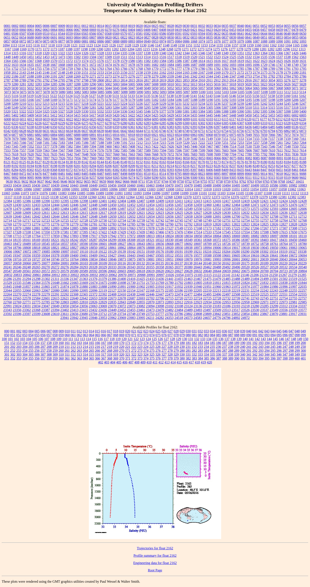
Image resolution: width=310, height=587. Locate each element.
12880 (26, 228)
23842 (217, 314)
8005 (116, 158)
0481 (7, 33)
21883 (93, 286)
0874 (38, 41)
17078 (150, 228)
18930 (178, 248)
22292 (64, 294)
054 (31, 335)
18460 (302, 240)
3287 (69, 84)
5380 (178, 111)
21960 (217, 286)
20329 (102, 267)
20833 (17, 275)
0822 (123, 37)
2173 (248, 72)
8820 (193, 174)
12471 (255, 205)
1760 (77, 68)
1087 (256, 41)
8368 (53, 170)
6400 (225, 127)
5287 (131, 107)
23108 (178, 306)
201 (6, 347)
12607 (7, 212)
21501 (274, 279)
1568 (38, 61)
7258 (263, 142)
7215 (162, 142)
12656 (169, 216)
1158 (242, 45)
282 (194, 350)
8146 (116, 162)
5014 (201, 84)
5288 (139, 107)
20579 (64, 271)
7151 (224, 139)
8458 (287, 170)
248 (291, 347)
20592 (93, 271)
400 (297, 358)
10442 (64, 185)
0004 (30, 26)
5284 (116, 107)
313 (79, 354)
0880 (77, 41)
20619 (150, 271)
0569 (116, 33)
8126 (30, 162)
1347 (209, 53)
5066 (263, 88)
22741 (245, 298)
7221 (193, 142)
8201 (77, 166)
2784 (287, 76)
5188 (193, 100)
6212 (279, 119)
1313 (302, 49)
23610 (55, 314)
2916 (248, 80)
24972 (245, 318)
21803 (188, 283)
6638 (92, 131)
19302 (264, 251)
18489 (26, 244)
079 (182, 335)
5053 (178, 88)
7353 (38, 146)
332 (194, 354)
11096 (156, 193)
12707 (264, 216)
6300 (186, 123)
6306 (232, 123)
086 (224, 335)
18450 (293, 240)
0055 (287, 26)
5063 (240, 88)
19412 (102, 255)
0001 (7, 26)
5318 (295, 107)
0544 (61, 33)
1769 (147, 68)
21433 (150, 279)
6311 (271, 123)
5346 (147, 111)
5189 (201, 100)
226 (158, 347)
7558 (30, 150)
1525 (232, 57)
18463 (7, 244)
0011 (77, 26)
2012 (14, 72)
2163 (170, 72)
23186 (226, 306)
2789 (22, 80)
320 (121, 354)
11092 (128, 193)
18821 (55, 248)
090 (248, 335)
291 (248, 350)
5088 (124, 92)
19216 (207, 251)
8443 (248, 170)
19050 (274, 248)
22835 (112, 302)
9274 (131, 177)
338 (230, 354)
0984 (178, 41)
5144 (217, 96)
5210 (22, 104)
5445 (209, 115)
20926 (84, 275)
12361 (101, 197)
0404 (131, 30)
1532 (248, 57)
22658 (102, 298)
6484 (263, 127)
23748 (131, 314)
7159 (287, 139)
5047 (131, 88)
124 (148, 339)
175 (152, 343)
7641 (61, 154)
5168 (46, 100)
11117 (8, 197)
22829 (102, 302)
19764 (74, 259)
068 (115, 335)
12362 (111, 197)
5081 (69, 92)
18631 (131, 244)
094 (273, 335)
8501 (139, 174)
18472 (17, 244)
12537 (131, 209)
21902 (140, 286)
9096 (38, 177)
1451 (30, 57)
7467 (209, 146)
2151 (84, 72)
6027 (108, 119)
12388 (36, 201)
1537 (279, 57)
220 (121, 347)
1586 (178, 61)
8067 (225, 158)
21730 (131, 283)
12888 (93, 228)
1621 (248, 61)
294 (267, 350)
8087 (264, 158)
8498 (123, 174)
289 (236, 350)
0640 (232, 33)
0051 (256, 26)
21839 (293, 283)
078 (176, 335)
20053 (302, 259)
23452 (121, 310)
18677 (178, 244)
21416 (131, 279)
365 (91, 358)
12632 (245, 212)
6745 (155, 131)
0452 (225, 30)
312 (73, 354)
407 (130, 362)
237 (224, 347)
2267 (61, 76)
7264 (302, 142)
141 (251, 339)
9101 (53, 177)
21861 (36, 286)
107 (46, 339)
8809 (186, 174)
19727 (36, 259)
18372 (217, 240)
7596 (178, 150)
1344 (186, 53)
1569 (46, 61)
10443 (74, 185)
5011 (178, 84)
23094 (150, 306)
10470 (169, 185)
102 (16, 339)
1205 (138, 49)
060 (67, 335)
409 (142, 362)
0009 (61, 26)
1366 (279, 53)
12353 (73, 197)
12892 (112, 228)
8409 (225, 170)
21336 (64, 279)
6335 (7, 127)
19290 (245, 251)
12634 (264, 212)
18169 (36, 240)
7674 (178, 154)
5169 (53, 100)
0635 (225, 33)
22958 (245, 302)
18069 (236, 236)
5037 (69, 88)
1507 (100, 57)
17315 (302, 228)
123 (142, 339)
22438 (131, 294)
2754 (256, 76)
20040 (274, 259)
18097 (274, 236)
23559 (293, 310)
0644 (263, 33)
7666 (147, 154)
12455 (159, 205)
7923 (54, 158)
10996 (113, 189)
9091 (7, 177)
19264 (226, 251)
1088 (263, 41)
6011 (22, 119)
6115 (225, 119)
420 (209, 362)
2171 (232, 72)
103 (22, 339)
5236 (217, 104)
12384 (7, 201)
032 (200, 331)
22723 (188, 298)
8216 (186, 166)
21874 (64, 286)
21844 (302, 283)
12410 (169, 201)
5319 (302, 107)
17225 (236, 228)
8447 (263, 170)
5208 (7, 104)
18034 (188, 236)
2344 (209, 76)
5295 (147, 107)
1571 (61, 61)
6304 (217, 123)
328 (170, 354)
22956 (236, 302)
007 (49, 331)
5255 (53, 107)
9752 (188, 181)
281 (188, 350)
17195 (226, 228)
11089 (100, 193)
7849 (15, 158)
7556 (14, 150)
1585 (170, 61)
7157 (271, 139)
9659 (102, 181)
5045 (116, 88)
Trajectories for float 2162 (155, 548)
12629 (217, 212)
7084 (54, 139)
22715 (169, 298)
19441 (121, 255)
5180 (139, 100)
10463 (150, 185)
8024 (155, 158)
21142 (235, 275)
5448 (232, 115)
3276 (287, 80)
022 (139, 331)
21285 (302, 275)
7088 (77, 139)
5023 (263, 84)
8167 (193, 162)
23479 (159, 310)
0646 (279, 33)
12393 (55, 201)
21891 (121, 286)
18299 (112, 240)
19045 (264, 248)
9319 (287, 177)
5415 (77, 115)
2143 (22, 72)
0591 (178, 33)
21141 (226, 275)
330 (182, 354)
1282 (270, 49)
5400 (302, 111)
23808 (197, 314)
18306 (121, 240)
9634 (32, 181)
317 (103, 354)
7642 (69, 154)
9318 (279, 177)
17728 (26, 236)
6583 (14, 131)
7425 (162, 146)
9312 (256, 177)
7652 (100, 154)
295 (273, 350)
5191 (217, 100)
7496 (225, 146)
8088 (271, 158)
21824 (245, 283)
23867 (264, 314)
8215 (178, 166)
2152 (92, 72)
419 (203, 362)
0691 (53, 37)
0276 (116, 30)
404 (112, 362)
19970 (188, 259)
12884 (64, 228)
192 (254, 343)
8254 (279, 166)
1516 (162, 57)
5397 (279, 111)
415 (179, 362)
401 (303, 358)
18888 (150, 248)
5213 (46, 104)
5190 (209, 100)
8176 (240, 162)
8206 (108, 166)
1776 (170, 68)
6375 (147, 127)
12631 (236, 212)
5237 (225, 104)
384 (200, 358)
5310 (248, 107)
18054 (207, 236)
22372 (93, 294)
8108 (287, 158)
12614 (74, 212)
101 (10, 339)
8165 (178, 162)
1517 (170, 57)
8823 (201, 174)
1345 (193, 53)
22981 (293, 302)
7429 (178, 146)
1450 (22, 57)
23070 (112, 306)
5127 (92, 96)
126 (160, 339)
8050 (186, 158)
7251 (225, 142)
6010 (15, 119)
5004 (123, 84)
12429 (7, 205)
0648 (287, 33)
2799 (92, 80)
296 (279, 350)
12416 (217, 201)
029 (182, 331)
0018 (123, 26)
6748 (178, 131)
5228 (155, 104)
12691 (217, 216)
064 (91, 335)
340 (242, 354)
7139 (185, 139)
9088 (302, 174)
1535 (263, 57)
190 (242, 343)
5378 (170, 111)
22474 (178, 294)
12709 (283, 216)
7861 (38, 158)
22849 (131, 302)
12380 (273, 197)
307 (43, 354)
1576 (100, 61)
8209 (131, 166)
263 (79, 350)
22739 (236, 298)
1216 (154, 49)
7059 (263, 135)
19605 (236, 255)
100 (4, 339)
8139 (77, 162)
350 (303, 354)
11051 (235, 189)
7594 (162, 150)
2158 (139, 72)
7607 (256, 150)
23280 (255, 306)
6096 (163, 119)
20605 (131, 271)
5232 (186, 104)
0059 (14, 30)
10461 (140, 185)
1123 (89, 45)
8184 (287, 162)
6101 (194, 119)
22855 (140, 302)
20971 (131, 275)
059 (61, 335)
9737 (157, 181)
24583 (197, 318)
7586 (131, 150)
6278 (108, 123)
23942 (74, 318)
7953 (69, 158)
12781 (93, 224)
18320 (140, 240)
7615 (7, 154)
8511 (155, 174)
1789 (271, 68)
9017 (271, 174)
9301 (201, 177)
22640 (74, 298)
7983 (100, 158)
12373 (216, 197)
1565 (14, 61)
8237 (232, 166)
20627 (178, 271)
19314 (273, 251)
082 (200, 335)
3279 (7, 84)
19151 (140, 251)
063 (85, 335)
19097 (65, 251)
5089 (131, 92)
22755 (293, 298)
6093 (139, 119)
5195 (248, 100)
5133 (131, 96)
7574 (92, 150)
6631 (46, 131)
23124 (188, 306)
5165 (22, 100)
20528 (274, 267)
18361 (197, 240)
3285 (53, 84)
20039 (264, 259)
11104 (231, 193)
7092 (100, 139)
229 (176, 347)
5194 (240, 100)
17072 (140, 228)
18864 (131, 248)
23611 (64, 314)
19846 (112, 259)
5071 (295, 88)
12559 (236, 209)
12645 (64, 216)
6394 (201, 127)
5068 (279, 88)
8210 (139, 166)
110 (64, 339)
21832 (264, 283)
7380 (61, 146)
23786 (178, 314)
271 (127, 350)
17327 (7, 232)
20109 (103, 263)
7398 (100, 146)
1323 (69, 53)
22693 (140, 298)
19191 (178, 251)
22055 (17, 290)
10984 (8, 189)
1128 (128, 45)
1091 (287, 41)
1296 (286, 49)
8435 (240, 170)
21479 (217, 279)
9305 (232, 177)
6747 (170, 131)
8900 (248, 174)
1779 (193, 68)
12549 (188, 209)
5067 (271, 88)
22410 (121, 294)
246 (279, 347)
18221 (55, 240)
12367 (159, 197)
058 (55, 335)
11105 (240, 193)
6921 (155, 135)
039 (242, 331)
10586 (274, 185)
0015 (108, 26)
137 (227, 339)
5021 (256, 84)
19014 (226, 248)
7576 (100, 150)
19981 (207, 259)
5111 (279, 92)
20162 (226, 263)
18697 (197, 244)
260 (61, 350)
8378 (92, 170)
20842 (27, 275)
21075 (188, 275)
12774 (36, 224)
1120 (66, 45)
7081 (30, 139)
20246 (17, 267)
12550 (197, 209)
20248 (26, 267)
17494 (188, 232)
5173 (84, 100)
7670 (162, 154)
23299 (274, 306)
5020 (248, 84)
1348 (217, 53)
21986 (274, 286)
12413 (197, 201)
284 (206, 350)
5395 (263, 111)
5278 (69, 107)
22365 (83, 294)
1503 (84, 57)
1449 (14, 57)
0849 (256, 37)
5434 (186, 115)
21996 (283, 286)
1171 (38, 49)
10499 (255, 185)
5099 (194, 92)
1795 (302, 68)
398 (285, 358)
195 (273, 343)
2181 (302, 72)
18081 (245, 236)
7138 (178, 139)
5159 (279, 96)
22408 (112, 294)
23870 (274, 314)
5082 (77, 92)
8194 (30, 166)
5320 (7, 111)
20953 (103, 275)
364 (85, 358)
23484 (178, 310)
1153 (204, 45)
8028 (163, 158)
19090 (55, 251)
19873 (121, 259)
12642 (36, 216)
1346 (201, 53)
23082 (140, 306)
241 (248, 347)
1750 (302, 65)
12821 (226, 224)
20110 (112, 263)
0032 (201, 26)
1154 (212, 45)
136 (221, 339)
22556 (7, 298)
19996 (226, 259)
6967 (201, 135)
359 (55, 358)
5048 (139, 88)
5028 (302, 84)
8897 (225, 174)
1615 (209, 61)
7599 (201, 150)
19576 (188, 255)
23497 (207, 310)
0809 (100, 37)
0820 (108, 37)
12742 (159, 220)
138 (233, 339)
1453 (46, 57)
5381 (186, 111)
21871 (55, 286)
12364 (130, 197)
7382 (69, 146)
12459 (197, 205)
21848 (17, 286)
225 (152, 347)
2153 (100, 72)
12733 (112, 220)
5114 (302, 92)
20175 (245, 263)
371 (127, 358)
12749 (207, 220)
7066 (271, 135)
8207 (116, 166)
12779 (74, 224)
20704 (274, 271)
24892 (236, 318)
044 (273, 331)
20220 (283, 263)
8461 (295, 170)
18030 (178, 236)
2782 (271, 76)
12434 (45, 205)
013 (85, 331)
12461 (217, 205)
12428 (302, 201)
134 (208, 339)
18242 (74, 240)
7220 (186, 142)
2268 (69, 76)
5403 (22, 115)
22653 (93, 298)
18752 (255, 244)
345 (273, 354)
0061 (30, 30)
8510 (147, 174)
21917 (169, 286)
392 (248, 358)
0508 (30, 33)
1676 (116, 65)
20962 (112, 275)
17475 (169, 232)
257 (43, 350)
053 (24, 335)
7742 (240, 154)
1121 (74, 45)
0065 (61, 30)
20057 (7, 263)
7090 (92, 139)
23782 (169, 314)
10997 (122, 189)
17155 (188, 228)
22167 (140, 290)
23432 (93, 310)
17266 (255, 228)
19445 (140, 255)
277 (164, 350)
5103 (225, 92)
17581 (255, 232)
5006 (139, 84)
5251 (30, 107)
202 (12, 347)
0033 (209, 26)
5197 (263, 100)
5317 (287, 107)
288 (230, 350)
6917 (123, 135)
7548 (287, 146)
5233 (193, 104)
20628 (188, 271)
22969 (255, 302)
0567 (100, 33)
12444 (55, 205)
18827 (74, 248)
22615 (55, 298)
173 (139, 343)
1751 (7, 68)
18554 (55, 244)
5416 (84, 115)
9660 (110, 181)
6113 (217, 119)
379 (176, 358)
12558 (226, 209)
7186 (84, 142)
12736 (131, 220)
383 (194, 358)
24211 (150, 318)
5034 (46, 88)
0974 (162, 41)
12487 (83, 209)
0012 (84, 26)
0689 (38, 37)
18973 (197, 248)
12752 (236, 220)
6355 (84, 127)
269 (115, 350)
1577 (108, 61)
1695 (248, 65)
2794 (53, 80)
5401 (7, 115)
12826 (274, 224)
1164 (288, 45)
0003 (22, 26)
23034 (36, 306)
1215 (146, 49)
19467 (150, 255)
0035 (225, 26)
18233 (64, 240)
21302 (45, 279)
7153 (240, 139)
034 (212, 331)
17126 (159, 228)
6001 (287, 115)
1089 (271, 41)
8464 (302, 170)
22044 (7, 290)
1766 (123, 68)
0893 (131, 41)
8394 (178, 170)
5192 (225, 100)
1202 (115, 49)
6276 (92, 123)
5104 (233, 92)
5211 (30, 104)
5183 (162, 100)
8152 (139, 162)
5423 (139, 115)
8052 (194, 158)
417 (191, 362)
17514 (197, 232)
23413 (74, 310)
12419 (245, 201)
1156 (227, 45)
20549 (17, 271)
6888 (77, 135)
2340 (178, 76)
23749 (140, 314)
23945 (83, 318)
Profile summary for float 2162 (154, 555)
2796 (69, 80)
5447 (225, 115)
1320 (46, 53)
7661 (123, 154)
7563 (46, 150)
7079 (15, 139)
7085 (61, 139)
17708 (7, 236)
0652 (14, 37)
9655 (87, 181)
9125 (61, 177)
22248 (283, 290)
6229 (61, 123)
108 (52, 339)
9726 (149, 181)
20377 (178, 267)
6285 (162, 123)
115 (94, 339)
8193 (22, 166)
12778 (64, 224)
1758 (61, 68)
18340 (178, 240)
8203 (84, 166)
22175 (159, 290)
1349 (225, 53)
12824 (255, 224)
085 (218, 335)
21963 (226, 286)
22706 (159, 298)
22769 (17, 302)
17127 (169, 228)
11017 (198, 189)
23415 (83, 310)
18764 (283, 244)
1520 (193, 57)
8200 (69, 166)
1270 (177, 49)
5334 (116, 111)
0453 (232, 30)
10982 (293, 185)
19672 (293, 255)
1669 (69, 65)
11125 (45, 197)
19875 (131, 259)
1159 (250, 45)
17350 (45, 232)
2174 (256, 72)
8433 (232, 170)
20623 (169, 271)
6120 (248, 119)
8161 (147, 162)
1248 (161, 49)
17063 (131, 228)
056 (43, 335)
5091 (147, 92)
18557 (64, 244)
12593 (274, 209)
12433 (36, 205)
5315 (271, 107)
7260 (271, 142)
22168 (150, 290)
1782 (217, 68)
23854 (245, 314)
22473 (169, 294)
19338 (302, 251)
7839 (302, 154)
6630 (38, 131)
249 (297, 347)
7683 (193, 154)
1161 (265, 45)
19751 (64, 259)
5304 (201, 107)
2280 (162, 76)
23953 (102, 318)
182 (194, 343)
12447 (83, 205)
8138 (69, 162)
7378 (53, 146)
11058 (282, 189)
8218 (201, 166)
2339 (170, 76)
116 (100, 339)
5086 (108, 92)
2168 (209, 72)
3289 (84, 84)
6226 (38, 123)
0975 (170, 41)
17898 (83, 236)
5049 (147, 88)
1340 (162, 53)
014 (91, 331)
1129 (135, 45)
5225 (131, 104)
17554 (245, 232)
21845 (7, 286)
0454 (240, 30)
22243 (274, 290)
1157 (235, 45)
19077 (36, 251)
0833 (193, 37)
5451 (256, 115)
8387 (139, 170)
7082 (38, 139)
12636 (283, 212)
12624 (169, 212)
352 (12, 358)
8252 (263, 166)
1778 (186, 68)
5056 (193, 88)
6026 (100, 119)
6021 (61, 119)
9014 (263, 174)
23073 (131, 306)
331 (188, 354)
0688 (30, 37)
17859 (55, 236)
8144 (100, 162)
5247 (302, 104)
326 (158, 354)
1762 (92, 68)
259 (55, 350)
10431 (300, 181)
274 (146, 350)
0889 (123, 41)
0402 (123, 30)
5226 (139, 104)
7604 (232, 150)
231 (188, 347)
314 (85, 354)
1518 (178, 57)
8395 (186, 170)
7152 (232, 139)
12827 (283, 224)
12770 (17, 224)
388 (224, 358)
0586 (162, 33)
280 (182, 350)
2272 (100, 76)
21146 (245, 275)
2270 (84, 76)
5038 (77, 88)
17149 (178, 228)
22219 (236, 290)
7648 (84, 154)
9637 (40, 181)
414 (173, 362)
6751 (201, 131)
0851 (263, 37)
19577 (197, 255)
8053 (201, 158)
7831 (287, 154)
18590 (83, 244)
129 (178, 339)
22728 (217, 298)
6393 (193, 127)
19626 (264, 255)
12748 (197, 220)
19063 (293, 248)
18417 (274, 240)
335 (212, 354)
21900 (131, 286)
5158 (271, 96)
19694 (302, 255)
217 (103, 347)
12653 (140, 216)
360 (61, 358)
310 (61, 354)
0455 (248, 30)
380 (182, 358)
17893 (74, 236)
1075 (209, 41)
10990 (65, 189)
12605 (293, 209)
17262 (245, 228)
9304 (225, 177)
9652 (79, 181)
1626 (287, 61)
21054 (179, 275)
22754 (283, 298)
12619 (121, 212)
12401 (102, 201)
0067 (77, 30)
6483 (256, 127)
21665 (74, 283)
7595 (170, 150)
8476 (38, 174)
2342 (193, 76)
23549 (274, 310)
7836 (295, 154)
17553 (236, 232)
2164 (178, 72)
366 (97, 358)
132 (196, 339)
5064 (248, 88)
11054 (254, 189)
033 (206, 331)
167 (103, 343)
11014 (188, 189)
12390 (45, 201)
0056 (295, 26)
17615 (283, 232)
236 (218, 347)
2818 (155, 80)
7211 (131, 142)
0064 (53, 30)
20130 (131, 263)
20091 (65, 263)
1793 (295, 68)
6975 (232, 135)
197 (285, 343)
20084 (55, 263)
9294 (178, 177)
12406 (131, 201)
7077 (302, 135)
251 (6, 350)
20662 (236, 271)
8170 (201, 162)
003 (24, 331)
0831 (178, 37)
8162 (155, 162)
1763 (100, 68)
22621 (64, 298)
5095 (178, 92)
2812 (108, 80)
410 (149, 362)
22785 (45, 302)
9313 (263, 177)
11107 (258, 193)
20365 (169, 267)
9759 (227, 181)
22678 (121, 298)
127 (166, 339)
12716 (17, 220)
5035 (53, 88)
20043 (283, 259)
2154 (108, 72)
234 (206, 347)
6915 (108, 135)
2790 (30, 80)
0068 (84, 30)
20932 (93, 275)
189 (236, 343)
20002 (245, 259)
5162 (302, 96)
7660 (116, 154)
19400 (74, 255)
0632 (217, 33)
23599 (36, 314)
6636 (77, 131)
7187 (92, 142)
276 (158, 350)
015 (97, 331)
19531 (178, 255)
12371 (197, 197)
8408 (217, 170)
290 (242, 350)
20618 (140, 271)
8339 (46, 170)
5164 (14, 100)
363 (79, 358)
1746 (271, 65)
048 (297, 331)
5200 (287, 100)
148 (293, 339)
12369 (178, 197)
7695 (201, 154)
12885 (74, 228)
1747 (279, 65)
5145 (224, 96)
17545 (226, 232)
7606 (248, 150)
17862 (64, 236)
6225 (30, 123)
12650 (112, 216)
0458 (271, 30)
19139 (121, 251)
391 (242, 358)
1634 (22, 65)
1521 (201, 57)
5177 (116, 100)
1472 (53, 57)
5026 (287, 84)
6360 (123, 127)
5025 (279, 84)
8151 (131, 162)
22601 (45, 298)
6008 (7, 119)
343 (261, 354)
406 (124, 362)
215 (91, 347)
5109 (271, 92)
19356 (26, 255)
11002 (141, 189)
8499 (131, 174)
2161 (155, 72)
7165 (14, 142)
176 (158, 343)
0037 (232, 26)
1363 (256, 53)
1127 (120, 45)
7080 (22, 139)
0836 (217, 37)
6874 (7, 135)
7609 (263, 150)
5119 (30, 96)
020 (127, 331)
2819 (162, 80)
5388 (225, 111)
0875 (46, 41)
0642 (248, 33)
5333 (108, 111)
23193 (236, 306)
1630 (295, 61)
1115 (29, 45)
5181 (147, 100)
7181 (46, 142)
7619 (22, 154)
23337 (302, 306)
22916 (188, 302)
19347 (17, 255)
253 (18, 350)
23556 (283, 310)
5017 (225, 84)
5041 (100, 88)
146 (281, 339)
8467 (7, 174)
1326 (84, 53)
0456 (256, 30)
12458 (188, 205)
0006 (46, 26)
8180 (263, 162)
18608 (112, 244)
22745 (264, 298)
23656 (74, 314)
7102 (131, 139)
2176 (271, 72)
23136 (197, 306)
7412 (139, 146)
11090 (109, 193)
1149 (173, 45)
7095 (108, 139)
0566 (92, 33)
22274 (26, 294)
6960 (186, 135)
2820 (170, 80)
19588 (207, 255)
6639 (100, 131)
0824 (139, 37)
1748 (287, 65)
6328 (287, 123)
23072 (121, 306)
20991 (150, 275)
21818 (236, 283)
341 (248, 354)
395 (267, 358)
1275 (216, 49)
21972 (236, 286)
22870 (150, 302)
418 (197, 362)
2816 (139, 80)
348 (291, 354)
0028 (170, 26)
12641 (26, 216)
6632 (53, 131)
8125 (22, 162)
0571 (131, 33)
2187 (22, 76)
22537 (274, 294)
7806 (271, 154)
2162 (162, 72)
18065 (226, 236)
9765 (266, 181)
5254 (46, 107)
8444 (256, 170)
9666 (126, 181)
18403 (264, 240)
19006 (217, 248)
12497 (121, 209)
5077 (38, 92)
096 (285, 335)
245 (273, 347)
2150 (77, 72)
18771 (293, 244)
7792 (263, 154)
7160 (294, 139)
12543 (169, 209)
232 (194, 347)
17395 (83, 232)
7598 (193, 150)
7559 (38, 150)
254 (24, 350)
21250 (273, 275)
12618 (112, 212)
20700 (264, 271)
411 (154, 362)
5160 (287, 96)
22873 (159, 302)
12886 (83, 228)
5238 (232, 104)
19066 (7, 251)
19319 (283, 251)
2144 (30, 72)
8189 (7, 166)
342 (254, 354)
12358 (82, 197)
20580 (74, 271)
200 (303, 343)
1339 (155, 53)
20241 (7, 267)
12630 (226, 212)
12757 (264, 220)
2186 (14, 76)
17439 (140, 232)
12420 (255, 201)
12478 (7, 209)
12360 (92, 197)
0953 (155, 41)
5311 (256, 107)
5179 (131, 100)
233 (200, 347)
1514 (147, 57)
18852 (102, 248)
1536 (271, 57)
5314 (263, 107)
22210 (207, 290)
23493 (197, 310)
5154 (240, 96)
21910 (159, 286)
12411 (178, 201)
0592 (186, 33)
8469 (14, 174)
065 (97, 335)
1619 (240, 61)
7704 (232, 154)
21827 (255, 283)
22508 (236, 294)
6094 (147, 119)
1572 (69, 61)
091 (254, 335)
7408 (131, 146)
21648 (55, 283)
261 (67, 350)
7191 (123, 142)
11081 (53, 193)
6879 (22, 135)
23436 (102, 310)
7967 (85, 158)
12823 (245, 224)
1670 (77, 65)
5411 (46, 115)
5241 (256, 104)
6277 (100, 123)
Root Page (155, 570)
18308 (131, 240)
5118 (22, 96)
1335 (123, 53)
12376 (235, 197)
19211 (197, 251)
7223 (209, 142)
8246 (248, 166)
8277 (295, 166)
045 (279, 331)
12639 (7, 216)
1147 (158, 45)
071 (133, 335)
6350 (53, 127)
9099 (46, 177)
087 (230, 335)
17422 (102, 232)
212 (73, 347)
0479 (302, 30)
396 (273, 358)
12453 (140, 205)
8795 (178, 174)
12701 (245, 216)
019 (121, 331)
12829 (302, 224)
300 (303, 350)
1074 (201, 41)
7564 (53, 150)
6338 (30, 127)
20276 (64, 267)
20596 (102, 271)
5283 (108, 107)
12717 (26, 220)
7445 (186, 146)
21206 (254, 275)
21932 (178, 286)
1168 (15, 49)
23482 (169, 310)
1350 (232, 53)
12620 (131, 212)
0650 (302, 33)
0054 (279, 26)
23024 (17, 306)
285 (212, 350)
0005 (38, 26)
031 (194, 331)
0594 (201, 33)
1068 (193, 41)
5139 (178, 96)
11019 (217, 189)
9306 (240, 177)
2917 (256, 80)
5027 (295, 84)
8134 (61, 162)
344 (267, 354)
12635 (274, 212)
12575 (255, 209)
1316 (22, 53)
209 (55, 347)
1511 (123, 57)
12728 (83, 220)
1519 (186, 57)
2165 (186, 72)
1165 (296, 45)
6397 (217, 127)
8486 (92, 174)
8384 (131, 170)
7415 (147, 146)
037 (230, 331)
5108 (264, 92)
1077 (225, 41)
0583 (155, 33)
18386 (236, 240)
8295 (22, 170)
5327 (61, 111)
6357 (100, 127)
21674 (93, 283)
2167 (201, 72)
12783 (112, 224)
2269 (77, 76)
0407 (155, 30)
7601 (217, 150)
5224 (123, 104)
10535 (264, 185)
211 (67, 347)
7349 (22, 146)
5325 (46, 111)
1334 (116, 53)
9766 (273, 181)
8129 (46, 162)
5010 (170, 84)
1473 (61, 57)
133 (202, 339)
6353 (69, 127)
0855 (295, 37)
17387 (74, 232)
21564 (36, 283)
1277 (232, 49)
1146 (150, 45)
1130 (143, 45)
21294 (26, 279)
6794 (271, 131)
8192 (14, 166)
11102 (212, 193)
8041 (178, 158)
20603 (121, 271)
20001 (236, 259)
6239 (69, 123)
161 (67, 343)
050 (6, 335)
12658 (188, 216)
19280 (235, 251)
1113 (14, 45)
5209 (14, 104)
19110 (84, 251)
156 (37, 343)
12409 (159, 201)
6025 (92, 119)
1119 (59, 45)
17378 (55, 232)
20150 (216, 263)
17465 (150, 232)
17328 (17, 232)
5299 (162, 107)
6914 (100, 135)
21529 (7, 283)
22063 (36, 290)
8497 (116, 174)
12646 (74, 216)
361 (67, 358)
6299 (178, 123)
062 (79, 335)
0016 (116, 26)
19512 (169, 255)
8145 (108, 162)
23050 (64, 306)
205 (31, 347)
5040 (92, 88)
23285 (264, 306)
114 (88, 339)
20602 (112, 271)
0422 (201, 30)
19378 (55, 255)
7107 (147, 139)
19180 (169, 251)
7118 (162, 139)
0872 (22, 41)
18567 (74, 244)
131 (190, 339)
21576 (45, 283)
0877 (61, 41)
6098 (178, 119)
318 (109, 354)
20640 (207, 271)
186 (218, 343)
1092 (295, 41)
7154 (248, 139)
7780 (248, 154)
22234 (255, 290)
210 (61, 347)
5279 (77, 107)
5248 (7, 107)
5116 (15, 96)
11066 (15, 193)
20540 (302, 267)
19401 (83, 255)
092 (261, 335)
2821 (178, 80)
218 (109, 347)
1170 (30, 49)
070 (127, 335)
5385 (209, 111)
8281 (7, 170)
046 (285, 331)
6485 (271, 127)
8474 (30, 174)
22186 (178, 290)
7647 (77, 154)
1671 (84, 65)
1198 (84, 49)
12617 (102, 212)
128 (172, 339)
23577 (302, 310)
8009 (131, 158)
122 (136, 339)
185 (212, 343)
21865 (45, 286)
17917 (93, 236)
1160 (258, 45)
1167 (8, 49)
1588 (193, 61)
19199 (188, 251)
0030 (186, 26)
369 (115, 358)
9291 (162, 177)
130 (184, 339)
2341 (186, 76)
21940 (197, 286)
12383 (301, 197)
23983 (131, 318)
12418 (236, 201)
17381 (64, 232)
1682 (155, 65)
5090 (139, 92)
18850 (93, 248)
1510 (116, 57)
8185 (295, 162)
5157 (263, 96)
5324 (38, 111)
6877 (14, 135)
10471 (178, 185)
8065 (209, 158)
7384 (77, 146)
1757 (53, 68)
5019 (240, 84)
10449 (93, 185)
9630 (9, 181)
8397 (193, 170)
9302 (209, 177)
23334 (293, 306)
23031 (26, 306)
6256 (77, 123)
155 (31, 343)
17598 (264, 232)
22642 (83, 298)
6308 (248, 123)
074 (152, 335)
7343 (7, 146)
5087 (116, 92)
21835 (274, 283)
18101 (293, 236)
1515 (155, 57)
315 (91, 354)
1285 (278, 49)
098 (297, 335)
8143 (92, 162)
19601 (226, 255)
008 (55, 331)
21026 (169, 275)
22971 (264, 302)
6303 (209, 123)
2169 (217, 72)
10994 (94, 189)
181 (188, 343)
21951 (207, 286)
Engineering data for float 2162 (155, 563)
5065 (256, 88)
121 (130, 339)
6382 (162, 127)
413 (167, 362)
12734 (121, 220)
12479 (17, 209)
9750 (180, 181)
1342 (178, 53)
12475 (283, 205)
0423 (209, 30)
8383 (123, 170)
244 (267, 347)
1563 (302, 57)
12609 (26, 212)
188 (230, 343)
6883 (46, 135)
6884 (53, 135)
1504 (92, 57)
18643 (140, 244)
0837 (225, 37)
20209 (273, 263)
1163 (281, 45)
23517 (236, 310)
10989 (56, 189)
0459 (279, 30)
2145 (38, 72)
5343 (131, 111)
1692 (225, 65)
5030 (14, 88)
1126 (112, 45)
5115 (7, 96)
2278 (147, 76)
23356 (17, 310)
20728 (293, 271)
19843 (102, 259)
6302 (201, 123)
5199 (279, 100)
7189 (108, 142)
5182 (155, 100)
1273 (200, 49)
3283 (38, 84)
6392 (186, 127)
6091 (124, 119)
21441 (169, 279)
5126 (84, 96)
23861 (255, 314)
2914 (232, 80)
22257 (302, 290)
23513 (226, 310)
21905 (150, 286)
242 (254, 347)
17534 (217, 232)
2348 (240, 76)
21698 (121, 283)
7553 (7, 150)
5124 (69, 96)
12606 (302, 209)
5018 (232, 84)
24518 (178, 318)
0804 (77, 37)
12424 (283, 201)
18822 (64, 248)
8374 (77, 170)
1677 (123, 65)
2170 (225, 72)
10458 (121, 185)
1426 (295, 53)
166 (97, 343)
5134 (139, 96)
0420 (186, 30)
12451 (121, 205)
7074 (295, 135)
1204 (130, 49)
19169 (150, 251)
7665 (139, 154)
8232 (225, 166)
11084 (71, 193)
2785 (295, 76)
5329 (77, 111)
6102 (201, 119)
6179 (271, 119)
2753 (248, 76)
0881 (84, 41)
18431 (283, 240)
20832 (8, 275)
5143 (209, 96)
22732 (226, 298)
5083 (85, 92)
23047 (45, 306)
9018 (279, 174)
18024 (169, 236)
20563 (36, 271)
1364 (263, 53)
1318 (38, 53)
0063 (46, 30)
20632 (197, 271)
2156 (123, 72)
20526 (255, 267)
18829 (83, 248)
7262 (287, 142)
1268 (169, 49)
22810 (83, 302)
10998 (132, 189)
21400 (121, 279)
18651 (150, 244)
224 (146, 347)
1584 (162, 61)
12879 (17, 228)
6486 (279, 127)
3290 (92, 84)
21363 (83, 279)
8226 (217, 166)
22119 (102, 290)
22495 (207, 294)
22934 (207, 302)
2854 (193, 80)
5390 (240, 111)
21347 (74, 279)
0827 (147, 37)
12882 (45, 228)
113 (82, 339)
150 (305, 339)
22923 (197, 302)
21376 (93, 279)
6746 (162, 131)
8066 (217, 158)
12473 (274, 205)
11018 (207, 189)
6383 (170, 127)
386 (212, 358)
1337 (139, 53)
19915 (159, 259)
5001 (100, 84)
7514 (232, 146)
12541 (150, 209)
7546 (271, 146)
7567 (61, 150)
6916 (116, 135)
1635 (30, 65)
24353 (169, 318)
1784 (232, 68)
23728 (112, 314)
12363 (121, 197)
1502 (77, 57)
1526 (240, 57)
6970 (217, 135)
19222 (216, 251)
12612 (55, 212)
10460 (131, 185)
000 (6, 331)
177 (164, 343)
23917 (293, 314)
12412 (188, 201)
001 (12, 331)
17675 (302, 232)
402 (100, 362)
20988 (141, 275)
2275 (123, 76)
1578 (116, 61)
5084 (92, 92)
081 (194, 335)
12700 (236, 216)
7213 (147, 142)
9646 (63, 181)
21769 (159, 283)
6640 (108, 131)
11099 (184, 193)
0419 (178, 30)
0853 (279, 37)
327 (164, 354)
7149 (209, 139)
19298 (254, 251)
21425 (140, 279)
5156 (255, 96)
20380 (188, 267)
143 (263, 339)
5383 (193, 111)
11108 (268, 193)
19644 (283, 255)
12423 (274, 201)
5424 (147, 115)
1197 (76, 49)
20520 (245, 267)
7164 (7, 142)
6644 (139, 131)
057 (49, 335)
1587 (186, 61)
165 (91, 343)
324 (146, 354)
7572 (84, 150)
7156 (263, 139)
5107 (256, 92)
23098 (159, 306)
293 (261, 350)
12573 (245, 209)
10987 (37, 189)
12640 (17, 216)
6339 (38, 127)
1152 (196, 45)
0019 (131, 26)
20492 (226, 267)
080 (188, 335)
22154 (131, 290)
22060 (26, 290)
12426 (293, 201)
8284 (14, 170)
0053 (271, 26)
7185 (77, 142)
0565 (84, 33)
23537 (264, 310)
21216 (264, 275)
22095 (83, 290)
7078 (7, 139)
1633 (14, 65)
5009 (162, 84)
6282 (139, 123)
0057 (302, 26)
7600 (209, 150)
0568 (108, 33)
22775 (36, 302)
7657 (108, 154)
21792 (178, 283)
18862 (121, 248)
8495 (108, 174)
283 (200, 350)
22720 (178, 298)
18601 (102, 244)
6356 (92, 127)
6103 (209, 119)
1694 (240, 65)
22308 (74, 294)
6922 (162, 135)
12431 (26, 205)
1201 (107, 49)
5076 (30, 92)
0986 (186, 41)
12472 (264, 205)
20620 (159, 271)
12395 (64, 201)
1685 (178, 65)
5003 (116, 84)
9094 (22, 177)
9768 (281, 181)
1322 (61, 53)
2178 (279, 72)
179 (176, 343)
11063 (301, 189)
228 (170, 347)
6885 (61, 135)
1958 (7, 72)
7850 (22, 158)
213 (79, 347)
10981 (283, 185)
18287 (93, 240)
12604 (283, 209)
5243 (271, 104)
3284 (46, 84)
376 (158, 358)
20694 (255, 271)
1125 (104, 45)
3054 (271, 80)
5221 (100, 104)
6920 (147, 135)
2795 (61, 80)
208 (49, 347)
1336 (131, 53)
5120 (38, 96)
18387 (245, 240)
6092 (131, 119)
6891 (92, 135)
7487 (217, 146)
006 (43, 331)
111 (70, 339)
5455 (279, 115)
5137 (162, 96)
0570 (123, 33)
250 (303, 347)
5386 (217, 111)
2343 (201, 76)
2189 (38, 76)
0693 (69, 37)
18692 (188, 244)
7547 (279, 146)
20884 (46, 275)
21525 (302, 279)
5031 (22, 88)
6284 (155, 123)
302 (12, 354)
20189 (264, 263)
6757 (248, 131)
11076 (43, 193)
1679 (139, 65)
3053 (263, 80)
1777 (178, 68)
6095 (155, 119)
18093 (264, 236)
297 (285, 350)
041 (254, 331)
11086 (90, 193)
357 (43, 358)
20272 (55, 267)
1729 (263, 65)
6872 (295, 131)
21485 (226, 279)
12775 (45, 224)
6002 (295, 115)
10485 (197, 185)
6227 (46, 123)
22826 (93, 302)
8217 (193, 166)
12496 (112, 209)
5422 (131, 115)
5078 (46, 92)
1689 (209, 65)
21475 (207, 279)
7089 (85, 139)
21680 (112, 283)
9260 (100, 177)
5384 (201, 111)
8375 (84, 170)
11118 (17, 197)
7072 (287, 135)
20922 (74, 275)
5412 (53, 115)
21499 (264, 279)
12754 (245, 220)
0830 (170, 37)
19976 (197, 259)
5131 (115, 96)
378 (170, 358)
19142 (131, 251)
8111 (295, 158)
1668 (61, 65)
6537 (302, 127)
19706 (7, 259)
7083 (46, 139)
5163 (7, 100)
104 (28, 339)
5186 (178, 100)
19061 (283, 248)
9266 (123, 177)
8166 (186, 162)
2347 (232, 76)
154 (24, 343)
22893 (169, 302)
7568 (69, 150)
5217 (77, 104)
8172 (209, 162)
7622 (38, 154)
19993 (217, 259)
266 (97, 350)
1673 (100, 65)
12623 (159, 212)
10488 (207, 185)
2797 (77, 80)
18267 (83, 240)
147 (287, 339)
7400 (108, 146)
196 (279, 343)
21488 (236, 279)
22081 (64, 290)
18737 (236, 244)
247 (285, 347)
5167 (38, 100)
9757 (211, 181)
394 (261, 358)
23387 (45, 310)
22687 (131, 298)
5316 (279, 107)
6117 (232, 119)
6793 (263, 131)
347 (285, 354)
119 (117, 339)
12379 (263, 197)
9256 (84, 177)
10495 (236, 185)
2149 (69, 72)
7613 (295, 150)
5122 (53, 96)
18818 (36, 248)
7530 (248, 146)
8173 (217, 162)
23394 (55, 310)
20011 (255, 259)
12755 (255, 220)
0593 (193, 33)
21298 (36, 279)
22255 (293, 290)
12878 (7, 228)
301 (6, 354)
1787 (256, 68)
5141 (193, 96)
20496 (236, 267)
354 (24, 358)
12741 (150, 220)
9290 (155, 177)
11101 (203, 193)
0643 (256, 33)
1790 (279, 68)
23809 (207, 314)
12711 (293, 216)
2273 (108, 76)
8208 (123, 166)
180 (182, 343)
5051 (162, 88)
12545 (178, 209)
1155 (219, 45)
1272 (193, 49)
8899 (240, 174)
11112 (295, 193)
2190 (46, 76)
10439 (55, 185)
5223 (116, 104)
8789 (170, 174)
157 (43, 343)
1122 (81, 45)
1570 (53, 61)
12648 (93, 216)
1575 (92, 61)
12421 (264, 201)
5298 (155, 107)
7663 (131, 154)
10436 (36, 185)
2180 (295, 72)
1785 (240, 68)
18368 (207, 240)
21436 (159, 279)
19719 (26, 259)
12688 (207, 216)
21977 (255, 286)
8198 (53, 166)
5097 (186, 92)
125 (154, 339)
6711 (147, 131)
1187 (61, 49)
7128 (170, 139)
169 (115, 343)
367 (103, 358)
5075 (22, 92)
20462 (207, 267)
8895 (217, 174)
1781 (209, 68)
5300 (170, 107)
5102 (217, 92)
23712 (102, 314)
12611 (45, 212)
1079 (240, 41)
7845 (7, 158)
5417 (92, 115)
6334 (302, 123)
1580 (131, 61)
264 (85, 350)
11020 (226, 189)
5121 (45, 96)
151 (6, 343)
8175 (232, 162)
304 (24, 354)
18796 (17, 248)
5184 (170, 100)
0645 (271, 33)
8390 (147, 170)
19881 (150, 259)
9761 (235, 181)
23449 (112, 310)
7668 (155, 154)
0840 (240, 37)
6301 (193, 123)
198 (291, 343)
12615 (83, 212)
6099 (186, 119)
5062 (232, 88)
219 (115, 347)
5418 (100, 115)
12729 (93, 220)
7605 (240, 150)
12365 (140, 197)
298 (291, 350)
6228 (53, 123)
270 (121, 350)
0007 (53, 26)
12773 (26, 224)
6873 (302, 131)
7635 (53, 154)
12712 (302, 216)
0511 (53, 33)
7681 (186, 154)
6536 (295, 127)
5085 (100, 92)
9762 (242, 181)
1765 (116, 68)
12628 (207, 212)
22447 (159, 294)
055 (37, 335)
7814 (279, 154)
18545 (45, 244)
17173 (207, 228)
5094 (170, 92)
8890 (209, 174)
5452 (263, 115)
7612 (287, 150)
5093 (163, 92)
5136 (154, 96)
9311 (248, 177)
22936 (217, 302)
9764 (258, 181)
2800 (100, 80)
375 (152, 358)
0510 (46, 33)
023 (146, 331)
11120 (26, 197)
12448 (93, 205)
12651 (121, 216)
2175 (263, 72)
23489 (188, 310)
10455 (102, 185)
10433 (7, 185)
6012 (30, 119)
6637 (84, 131)
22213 (217, 290)
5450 (248, 115)
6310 (263, 123)
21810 (207, 283)
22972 (274, 302)
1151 (189, 45)
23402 (64, 310)
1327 (92, 53)
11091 (118, 193)
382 (188, 358)
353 (18, 358)
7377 (46, 146)
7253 (240, 142)
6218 (287, 119)
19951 (169, 259)
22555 (302, 294)
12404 (121, 201)
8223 (209, 166)
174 (146, 343)
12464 (236, 205)
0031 (193, 26)
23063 (93, 306)
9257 (92, 177)
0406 (147, 30)
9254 (77, 177)
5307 (225, 107)
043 (267, 331)
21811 (217, 283)
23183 (217, 306)
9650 (71, 181)
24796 (226, 318)
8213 (162, 166)
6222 (7, 123)
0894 (139, 41)
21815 (226, 283)
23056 (83, 306)
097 (291, 335)
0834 (201, 37)
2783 (279, 76)
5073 (7, 92)
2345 (217, 76)
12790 (169, 224)
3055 (279, 80)
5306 (217, 107)
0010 (69, 26)
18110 (302, 236)
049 (303, 331)
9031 (295, 174)
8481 (61, 174)
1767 (131, 68)
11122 (36, 197)
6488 (287, 127)
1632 (7, 65)
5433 (178, 115)
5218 (84, 104)
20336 (121, 267)
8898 (232, 174)
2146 (46, 72)
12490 (93, 209)
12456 (169, 205)
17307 (283, 228)
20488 (217, 267)
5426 (162, 115)
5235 (209, 104)
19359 (36, 255)
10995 (103, 189)
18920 (169, 248)
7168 (38, 142)
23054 (74, 306)
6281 (131, 123)
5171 (69, 100)
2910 (201, 80)
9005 (256, 174)
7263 (295, 142)
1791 (287, 68)
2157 (131, 72)
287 (224, 350)
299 (297, 350)
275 (152, 350)
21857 (26, 286)
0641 (240, 33)
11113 (304, 193)
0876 (53, 41)
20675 (245, 271)
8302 (30, 170)
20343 (131, 267)
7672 (170, 154)
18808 (26, 248)
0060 (22, 30)
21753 (150, 283)
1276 (224, 49)
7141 (201, 139)
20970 (122, 275)
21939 (188, 286)
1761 (84, 68)
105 (34, 339)
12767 (293, 220)
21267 (283, 275)
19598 (217, 255)
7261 (279, 142)
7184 (69, 142)
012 (79, 331)
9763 (250, 181)
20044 (293, 259)
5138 (170, 96)
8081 (240, 158)
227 (164, 347)
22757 (302, 298)
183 (200, 343)
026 (164, 331)
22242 (264, 290)
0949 (147, 41)
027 (170, 331)
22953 (226, 302)
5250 (22, 107)
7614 (302, 150)
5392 (256, 111)
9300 (193, 177)
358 (49, 358)
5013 (193, 84)
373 (139, 358)
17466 (159, 232)
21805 (197, 283)
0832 (186, 37)
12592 (264, 209)
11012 (179, 189)
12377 (244, 197)
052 (18, 335)
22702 (150, 298)
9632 (24, 181)
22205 (197, 290)
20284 (74, 267)
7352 (30, 146)
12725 (64, 220)
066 (103, 335)
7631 (46, 154)
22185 (169, 290)
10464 (159, 185)
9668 (133, 181)
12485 (74, 209)
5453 (271, 115)
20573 (55, 271)
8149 (123, 162)
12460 (207, 205)
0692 (61, 37)
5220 (92, 104)
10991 (75, 189)
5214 (53, 104)
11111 (286, 193)
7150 (217, 139)
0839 (232, 37)
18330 (169, 240)
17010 (121, 228)
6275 (84, 123)
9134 (69, 177)
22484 (197, 294)
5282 (100, 107)
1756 (46, 68)
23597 (26, 314)
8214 (170, 166)
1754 (30, 68)
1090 (279, 41)
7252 (232, 142)
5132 (123, 96)
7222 (201, 142)
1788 (263, 68)
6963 (193, 135)
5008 (155, 84)
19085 (46, 251)
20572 (45, 271)
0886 (100, 41)
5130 (108, 96)
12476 (293, 205)
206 (37, 347)
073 (146, 335)
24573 (188, 318)
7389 (84, 146)
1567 (30, 61)
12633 (255, 212)
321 (127, 354)
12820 (217, 224)
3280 (14, 84)
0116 (100, 30)
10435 (26, 185)
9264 (108, 177)
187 (224, 343)
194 (267, 343)
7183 (61, 142)
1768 (139, 68)
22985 (302, 302)
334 (206, 354)
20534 (293, 267)
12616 (93, 212)
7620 (30, 154)
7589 (147, 150)
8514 (162, 174)
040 (248, 331)
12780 (83, 224)
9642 (48, 181)
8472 (22, 174)
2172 (240, 72)
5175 (100, 100)
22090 (74, 290)
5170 (61, 100)
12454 (150, 205)
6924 (178, 135)
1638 (46, 65)
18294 (102, 240)
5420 (116, 115)
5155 (248, 96)
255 (31, 350)
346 (279, 354)
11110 (277, 193)
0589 (170, 33)
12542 (159, 209)
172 (133, 343)
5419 (108, 115)
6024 (85, 119)
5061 (225, 88)
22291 (55, 294)
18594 (93, 244)
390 (236, 358)
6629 (30, 131)
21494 (255, 279)
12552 (217, 209)
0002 (14, 26)
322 (133, 354)
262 (73, 350)
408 (136, 362)
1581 (139, 61)
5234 (201, 104)
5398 (287, 111)
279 (176, 350)
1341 (170, 53)
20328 (93, 267)
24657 (207, 318)
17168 (197, 228)
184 (206, 343)
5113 (295, 92)
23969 (121, 318)
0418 (170, 30)
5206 (295, 100)
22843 (121, 302)
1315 (14, 53)
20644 (217, 271)
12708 (274, 216)
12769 (7, 224)
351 (6, 358)
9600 (295, 177)
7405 (123, 146)
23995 (140, 318)
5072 (302, 88)
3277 (295, 80)
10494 (226, 185)
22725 (207, 298)
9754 (196, 181)
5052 (170, 88)
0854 (287, 37)
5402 (14, 115)
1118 (51, 45)
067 (109, 335)
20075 (36, 263)
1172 (46, 49)
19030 (255, 248)
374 (146, 358)
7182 (53, 142)
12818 (197, 224)
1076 (217, 41)
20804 (302, 271)
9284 (147, 177)
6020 (54, 119)
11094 (146, 193)
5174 (92, 100)
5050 (155, 88)
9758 (219, 181)
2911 (209, 80)
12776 (55, 224)
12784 (121, 224)
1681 (147, 65)
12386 (26, 201)
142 (257, 339)
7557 (22, 150)
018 (115, 331)
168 (109, 343)
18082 (255, 236)
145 (275, 339)
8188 (302, 162)
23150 (207, 306)
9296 (186, 177)
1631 (302, 61)
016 (103, 331)
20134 (150, 263)
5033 (38, 88)
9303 (217, 177)
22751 (274, 298)
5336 (123, 111)
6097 (170, 119)
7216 (170, 142)
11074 (34, 193)
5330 (84, 111)
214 (85, 347)
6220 (302, 119)
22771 (26, 302)
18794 (7, 248)
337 (224, 354)
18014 (159, 236)
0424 (217, 30)
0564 (77, 33)
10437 (45, 185)
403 (106, 362)
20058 (17, 263)
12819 (207, 224)
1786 (248, 68)
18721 (217, 244)
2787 (7, 80)
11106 (249, 193)
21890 (112, 286)
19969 (178, 259)
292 (254, 350)
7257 (256, 142)
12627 (197, 212)
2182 (7, 76)
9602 (302, 177)
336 (218, 354)
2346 (225, 76)
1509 (108, 57)
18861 (112, 248)
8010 (139, 158)
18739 (245, 244)
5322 (22, 111)
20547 (7, 271)
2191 (53, 76)
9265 (116, 177)
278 (170, 350)
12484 (64, 209)
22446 (150, 294)
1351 (240, 53)
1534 (256, 57)
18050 (197, 236)
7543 (263, 146)
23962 (112, 318)
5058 (209, 88)
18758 (264, 244)
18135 (17, 240)
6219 (294, 119)
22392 (102, 294)
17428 (112, 232)
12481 (36, 209)
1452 (38, 57)
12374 (225, 197)
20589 (83, 271)
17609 (274, 232)
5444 (201, 115)
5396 (271, 111)
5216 (69, 104)
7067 (279, 135)
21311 (55, 279)
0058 (7, 30)
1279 (247, 49)
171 (127, 343)
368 (109, 358)
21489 (245, 279)
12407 (140, 201)
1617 (225, 61)
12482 (45, 209)
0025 (155, 26)
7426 (170, 146)
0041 (248, 26)
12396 (74, 201)
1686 (186, 65)
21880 (83, 286)
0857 (7, 41)
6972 (225, 135)
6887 (69, 135)
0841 (248, 37)
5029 (7, 88)
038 (236, 331)
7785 (256, 154)
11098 (175, 193)
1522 (209, 57)
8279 (302, 166)
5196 (256, 100)
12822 (236, 224)
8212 (155, 166)
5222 (108, 104)
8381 (108, 170)
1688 (201, 65)
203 (18, 347)
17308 (293, 228)
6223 (14, 123)
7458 (201, 146)
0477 (287, 30)
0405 (139, 30)
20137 (178, 263)
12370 (187, 197)
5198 (271, 100)
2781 (263, 76)
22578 (26, 298)
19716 (17, 259)
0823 (131, 37)
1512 (131, 57)
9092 (14, 177)
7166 (22, 142)
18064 (217, 236)
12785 (131, 224)
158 (49, 343)
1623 (263, 61)
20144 (197, 263)
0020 (139, 26)
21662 (64, 283)
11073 (25, 193)
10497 (245, 185)
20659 (226, 271)
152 (12, 343)
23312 (283, 306)
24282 (159, 318)
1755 (38, 68)
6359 (116, 127)
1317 (30, 53)
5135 (147, 96)
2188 (30, 76)
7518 (240, 146)
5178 (123, 100)
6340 (46, 127)
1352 (248, 53)
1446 (302, 53)
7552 (302, 146)
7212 (139, 142)
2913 (225, 80)
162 (73, 343)
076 (164, 335)
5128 (100, 96)
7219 (178, 142)
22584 (36, 298)
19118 (93, 251)
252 (12, 350)
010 (67, 331)
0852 (271, 37)
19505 (159, 255)
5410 (38, 115)
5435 (193, 115)
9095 (30, 177)
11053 (245, 189)
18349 (188, 240)
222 (133, 347)
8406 (209, 170)
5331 (92, 111)
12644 (55, 216)
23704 (93, 314)
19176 (159, 251)
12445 (64, 205)
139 (239, 339)
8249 (256, 166)
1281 (263, 49)
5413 (61, 115)
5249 (14, 107)
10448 (83, 185)
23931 (302, 314)
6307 (240, 123)
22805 (74, 302)
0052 (263, 26)
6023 (77, 119)
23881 (283, 314)
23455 (131, 310)
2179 (287, 72)
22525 (264, 294)
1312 (294, 49)
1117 (44, 45)
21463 (188, 279)
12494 (102, 209)
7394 (92, 146)
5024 (271, 84)
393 (254, 358)
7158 (279, 139)
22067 (45, 290)
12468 (245, 205)
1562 (295, 57)
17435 (131, 232)
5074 (15, 92)
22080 (55, 290)
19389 (64, 255)
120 (124, 339)
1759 (69, 68)
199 (297, 343)
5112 (287, 92)
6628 (22, 131)
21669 (83, 283)
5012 (186, 84)
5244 (279, 104)
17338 (26, 232)
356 (37, 358)
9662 (118, 181)
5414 (69, 115)
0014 (100, 26)
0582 (147, 33)
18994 (207, 248)
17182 (217, 228)
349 (297, 354)
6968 (209, 135)
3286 (61, 84)
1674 (108, 65)
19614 (245, 255)
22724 (197, 298)
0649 (295, 33)
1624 (271, 61)
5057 (201, 88)
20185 (254, 263)
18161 (26, 240)
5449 (240, 115)
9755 (203, 181)
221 (127, 347)
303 (18, 354)
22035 (302, 286)
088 (236, 335)
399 (291, 358)
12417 (226, 201)
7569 (77, 150)
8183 (279, 162)
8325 (38, 170)
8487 (100, 174)
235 (212, 347)
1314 (7, 53)
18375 (226, 240)
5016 (217, 84)
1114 (21, 45)
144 (269, 339)
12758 (274, 220)
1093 (302, 41)
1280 (255, 49)
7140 (193, 139)
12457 (178, 205)
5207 (302, 100)
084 (212, 335)
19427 (112, 255)
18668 (169, 244)
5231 (178, 104)
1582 (147, 61)
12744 (169, 220)
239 (236, 347)
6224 (22, 123)
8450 (271, 170)
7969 (92, 158)
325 (152, 354)
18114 (7, 240)
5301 (178, 107)
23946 (93, 318)
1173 (53, 49)
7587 (139, 150)
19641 (274, 255)
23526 (245, 310)
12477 (302, 205)
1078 (232, 41)
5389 (232, 111)
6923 (170, 135)
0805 (84, 37)
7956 (77, 158)
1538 (287, 57)
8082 (248, 158)
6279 (116, 123)
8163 (162, 162)
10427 (290, 181)
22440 (140, 294)
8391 (155, 170)
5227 (147, 104)
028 (176, 331)
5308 (232, 107)
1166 (303, 45)
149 (299, 339)
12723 (45, 220)
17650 (293, 232)
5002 (108, 84)
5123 (61, 96)
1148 (166, 45)
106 (40, 339)
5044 (108, 88)
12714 (7, 220)
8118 (302, 158)
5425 (155, 115)
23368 (36, 310)
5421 (123, 115)
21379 (102, 279)
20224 (292, 263)
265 (91, 350)
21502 (283, 279)
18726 (226, 244)
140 (245, 339)
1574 (84, 61)
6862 (287, 131)
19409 (93, 255)
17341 (36, 232)
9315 (271, 177)
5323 (30, 111)
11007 (160, 189)
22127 (112, 290)
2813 (116, 80)
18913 (159, 248)
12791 (178, 224)
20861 (36, 275)
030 (188, 331)
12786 (140, 224)
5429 (170, 115)
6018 (38, 119)
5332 (100, 111)
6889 (84, 135)
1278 (239, 49)
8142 (84, 162)
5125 (77, 96)
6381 (155, 127)
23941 (64, 318)
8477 (46, 174)
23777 (159, 314)
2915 (240, 80)
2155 (116, 72)
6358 (108, 127)
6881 (30, 135)
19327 (292, 251)
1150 (181, 45)
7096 (116, 139)
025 (158, 331)
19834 (93, 259)
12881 (36, 228)
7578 (108, 150)
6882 (38, 135)
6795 (279, 131)
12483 (55, 209)
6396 (209, 127)
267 (103, 350)
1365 (271, 53)
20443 (197, 267)
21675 (102, 283)
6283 (147, 123)
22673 (112, 298)
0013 (92, 26)
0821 (116, 37)
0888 (116, 41)
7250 (217, 142)
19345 (7, 255)
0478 (295, 30)
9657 (94, 181)
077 (170, 335)
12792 (188, 224)
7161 (302, 139)
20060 (26, 263)
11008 (170, 189)
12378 (254, 197)
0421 (193, 30)
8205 (100, 166)
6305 (225, 123)
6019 (46, 119)
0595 (209, 33)
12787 (150, 224)
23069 (102, 306)
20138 (188, 263)
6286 (170, 123)
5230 (170, 104)
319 (115, 354)
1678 (131, 65)
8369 (61, 170)
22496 (217, 294)
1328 (100, 53)
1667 (53, 65)
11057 (273, 189)
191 (248, 343)
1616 (217, 61)
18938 (188, 248)
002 (18, 331)
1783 (225, 68)
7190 (116, 142)
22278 (36, 294)
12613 (64, 212)
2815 (131, 80)
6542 (7, 131)
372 (133, 358)
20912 (55, 275)
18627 (121, 244)
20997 (160, 275)
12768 (302, 220)
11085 (81, 193)
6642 (123, 131)
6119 (240, 119)
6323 (279, 123)
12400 (93, 201)
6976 (240, 135)
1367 (287, 53)
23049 (55, 306)
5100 (201, 92)
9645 (56, 181)
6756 (240, 131)
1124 (97, 45)
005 (37, 331)
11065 (6, 193)
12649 (102, 216)
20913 (65, 275)
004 (31, 331)
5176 (108, 100)
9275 (139, 177)
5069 (287, 88)
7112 (155, 139)
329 (176, 354)
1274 (208, 49)
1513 (139, 57)
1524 (225, 57)
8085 (256, 158)
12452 (131, 205)
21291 (17, 279)
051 (12, 335)
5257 (61, 107)
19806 (83, 259)
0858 (14, 41)
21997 (293, 286)
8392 (162, 170)
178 (170, 343)
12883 (55, 228)
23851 (226, 314)
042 (261, 331)
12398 (83, 201)
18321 (150, 240)
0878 (69, 41)
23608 (45, 314)
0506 (14, 33)
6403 (240, 127)
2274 (116, 76)
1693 (232, 65)
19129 (112, 251)
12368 (168, 197)
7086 (69, 139)
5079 (54, 92)
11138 (54, 197)
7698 (209, 154)
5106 (248, 92)
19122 (102, 251)
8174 (225, 162)
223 (139, 347)
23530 (255, 310)
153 (18, 343)
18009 (140, 236)
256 (37, 350)
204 (24, 347)
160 (61, 343)
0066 (69, 30)
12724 (55, 220)
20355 (150, 267)
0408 (162, 30)
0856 (302, 37)
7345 (14, 146)
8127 (38, 162)
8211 (147, 166)
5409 (30, 115)
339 (236, 354)
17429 (121, 232)
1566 (22, 61)
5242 (263, 104)
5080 (61, 92)
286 (218, 350)
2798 (84, 80)
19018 (245, 248)
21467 (197, 279)
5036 (61, 88)
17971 (121, 236)
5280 (84, 107)
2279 (155, 76)
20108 (93, 263)
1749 (295, 65)
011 (73, 331)
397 (279, 358)
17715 (17, 236)
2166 (193, 72)
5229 (162, 104)
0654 (22, 37)
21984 (264, 286)
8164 (170, 162)
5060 (217, 88)
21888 (102, 286)
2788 (14, 80)
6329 (295, 123)
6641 (116, 131)
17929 (102, 236)
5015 (209, 84)
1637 (38, 65)
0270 (108, 30)
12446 (74, 205)
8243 (240, 166)
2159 (147, 72)
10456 (112, 185)
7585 (123, 150)
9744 (164, 181)
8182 (271, 162)
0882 (92, 41)
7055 (256, 135)
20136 (169, 263)
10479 (188, 185)
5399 (295, 111)
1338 (147, 53)
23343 (7, 310)
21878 (74, 286)
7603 (225, 150)
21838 (283, 283)
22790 (55, 302)
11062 (292, 189)
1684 (170, 65)
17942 (112, 236)
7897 (46, 158)
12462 (226, 205)
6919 (139, 135)
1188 (69, 49)
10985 (18, 189)
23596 (17, 314)
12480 (26, 209)
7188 (100, 142)
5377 (162, 111)
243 (261, 347)
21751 (140, 283)
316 (97, 354)
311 (67, 354)
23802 (188, 314)
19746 (55, 259)
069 (121, 335)
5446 (217, 115)
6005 (302, 115)
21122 (217, 275)
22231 (245, 290)
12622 (150, 212)
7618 (14, 154)
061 (73, 335)
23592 (7, 314)
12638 (302, 212)
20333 (112, 267)
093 (267, 335)
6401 (232, 127)
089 (242, 335)
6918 (131, 135)
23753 (150, 314)
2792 (46, 80)
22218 (226, 290)
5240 (248, 104)
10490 (217, 185)
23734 (121, 314)
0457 (263, 30)
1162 (273, 45)
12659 (197, 216)
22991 (7, 306)
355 (31, 358)
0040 (240, 26)
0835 (209, 37)
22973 (283, 302)
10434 (17, 185)
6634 (69, 131)
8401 (201, 170)
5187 (186, 100)
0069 (92, 30)
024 (152, 331)
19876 (140, 259)
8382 (116, 170)
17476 (178, 232)
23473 (150, 310)
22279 (45, 294)
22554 (293, 294)
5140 (185, 96)
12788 (159, 224)
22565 (17, 298)
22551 (283, 294)
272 (133, 350)
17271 (274, 228)
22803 (64, 302)
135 (214, 339)
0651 (7, 37)
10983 (302, 185)
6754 (225, 131)
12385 (17, 201)
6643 (131, 131)
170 (121, 343)
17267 (264, 228)
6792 (256, 131)
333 (200, 354)
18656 (159, 244)
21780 (169, 283)
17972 (131, 236)
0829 (162, 37)
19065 (302, 248)
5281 (92, 107)
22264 (7, 294)
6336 (14, 127)
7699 (217, 154)
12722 (36, 220)
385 (206, 358)
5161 (294, 96)
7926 (61, 158)
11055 (264, 189)
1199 (92, 49)
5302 (186, 107)
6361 (131, 127)
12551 (207, 209)
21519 (293, 279)
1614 (201, 61)
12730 (102, 220)
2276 (131, 76)
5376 (155, 111)
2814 (123, 80)
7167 (30, 142)
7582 (116, 150)
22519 (255, 294)
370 (121, 358)
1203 (123, 49)
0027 (162, 26)
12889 (102, 228)
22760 (7, 302)
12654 (150, 216)
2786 (302, 76)
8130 (53, 162)
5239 (240, 104)
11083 (62, 193)
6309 (256, 123)
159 (55, 343)
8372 (69, 170)
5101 (209, 92)
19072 (26, 251)
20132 (140, 263)
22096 (93, 290)
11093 (137, 193)
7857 (30, 158)
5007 (147, 84)
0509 (38, 33)
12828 (293, 224)
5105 (240, 92)
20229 (302, 263)
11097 (165, 193)
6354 (77, 127)
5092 (155, 92)
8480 (53, 174)
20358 (159, 267)
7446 (193, 146)
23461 (140, 310)
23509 (217, 310)
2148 (61, 72)
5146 (232, 96)
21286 (7, 279)
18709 (207, 244)
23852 (236, 314)
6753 (217, 131)
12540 (140, 209)
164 (85, 343)
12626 (188, 212)
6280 (123, 123)
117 (106, 339)
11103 (221, 193)
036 (224, 331)
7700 (225, 154)
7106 (139, 139)
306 (37, 354)
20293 (83, 267)
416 (185, 362)
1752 (14, 68)
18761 (274, 244)
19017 (236, 248)
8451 (279, 170)
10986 (27, 189)
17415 (93, 232)
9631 (17, 181)
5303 (193, 107)
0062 (38, 30)
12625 (178, 212)
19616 (255, 255)
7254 (248, 142)
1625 (279, 61)
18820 (45, 248)
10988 (46, 189)
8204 (92, 166)
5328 (69, 111)
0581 (139, 33)
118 (112, 339)
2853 (186, 80)
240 (242, 347)
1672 (92, 65)
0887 (108, 41)
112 (76, 339)
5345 (139, 111)
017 (109, 331)
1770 (155, 68)
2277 (139, 76)
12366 (149, 197)
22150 (121, 290)
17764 (36, 236)
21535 (17, 283)
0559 (69, 33)
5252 (38, 107)
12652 (131, 216)
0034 (217, 26)
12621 (140, 212)
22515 (245, 294)
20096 (74, 263)
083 (206, 335)
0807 (92, 37)
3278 (302, 80)
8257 (287, 166)
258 (49, 350)
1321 (53, 53)
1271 (185, 49)
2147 (53, 72)
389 (230, 358)
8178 (248, 162)
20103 (84, 263)
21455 (178, 279)
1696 (256, 65)
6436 (248, 127)
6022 (69, 119)
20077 (46, 263)
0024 (147, 26)
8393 (170, 170)
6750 (193, 131)
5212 (38, 104)
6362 (139, 127)
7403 (116, 146)
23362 (26, 310)
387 (218, 358)
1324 (77, 53)
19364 (45, 255)
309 (55, 354)
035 (218, 331)
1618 (232, 61)
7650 (92, 154)
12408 (150, 201)
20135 (159, 263)
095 (279, 335)
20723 (283, 271)
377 (164, 358)
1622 (256, 61)
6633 (61, 131)
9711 (141, 181)
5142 (201, 96)
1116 (36, 45)
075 (158, 335)
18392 (255, 240)
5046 (123, 88)
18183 (45, 240)
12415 (207, 201)
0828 (155, 37)
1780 (201, 68)
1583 (155, 61)
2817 (147, 80)
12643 (45, 216)
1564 (7, 61)
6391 (178, 127)
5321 (14, 111)
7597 (186, 150)
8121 (7, 162)
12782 (102, 224)
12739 (140, 220)
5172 (77, 100)
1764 (108, 68)
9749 (172, 181)
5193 (232, 100)
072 (139, 335)
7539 (256, 146)
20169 (235, 263)
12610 (36, 212)
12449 (102, 205)
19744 (45, 259)
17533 (207, 232)
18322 (159, 240)
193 (261, 343)
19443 (131, 255)
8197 (46, 166)
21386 (112, 279)
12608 (17, 212)
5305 (209, 107)
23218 (245, 306)
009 (61, 331)
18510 (36, 244)
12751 (226, 220)
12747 (188, 220)
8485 (84, 174)
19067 (17, 251)
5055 (186, 88)
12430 (17, 205)
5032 (30, 88)
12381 (282, 197)
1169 (23, 49)
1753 (22, 68)
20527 (264, 267)
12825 (264, 224)
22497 (226, 294)
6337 (22, 127)
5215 (61, 104)
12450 (112, 205)
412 (161, 362)
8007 (124, 158)
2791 (38, 80)
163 (79, 343)
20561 (26, 271)
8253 (271, 166)
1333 (108, 53)
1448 (7, 57)
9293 (170, 177)
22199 (188, 290)
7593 (155, 150)
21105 (198, 275)
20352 (140, 267)
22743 (255, 298)
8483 (77, 174)
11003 (151, 189)
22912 (178, 302)
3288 (77, 84)
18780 (302, 244)
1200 (99, 49)
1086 (248, 41)
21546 (26, 283)
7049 (248, 135)
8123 (14, 162)
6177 (263, 119)
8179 (256, 162)
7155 (255, 139)
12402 (112, 201)
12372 (206, 197)
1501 (69, 57)
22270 (17, 294)
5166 (30, 100)
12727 (74, 220)
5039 (84, 88)
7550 (295, 146)
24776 (217, 318)
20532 (283, 267)
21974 (245, 286)
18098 (283, 236)
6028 (116, 119)
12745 (178, 220)
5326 (53, 111)
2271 (92, 76)
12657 (178, 216)
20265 (36, 267)
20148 (207, 263)
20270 (45, 267)
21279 (292, 275)
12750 (217, 220)
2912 (217, 80)
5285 (123, 107)
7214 (155, 142)
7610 (271, 150)
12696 (226, 216)
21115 (207, 275)
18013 (150, 236)
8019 (147, 158)
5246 (295, 104)
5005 (131, 84)
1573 (77, 61)
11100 (193, 193)
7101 (124, 139)
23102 (169, 306)
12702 (255, 216)
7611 (279, 150)
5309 (240, 107)
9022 (287, 174)
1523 (217, 57)
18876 (140, 248)
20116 (121, 263)
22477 (188, 294)
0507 (22, 33)
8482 (69, 174)
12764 (283, 220)
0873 (30, 41)
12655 (159, 216)
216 (97, 347)
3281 (22, 84)
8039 (170, 158)
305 (31, 354)
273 (139, 350)
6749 (186, 131)
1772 (162, 68)
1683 (162, 65)
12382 (292, 197)
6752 (209, 131)
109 (58, 339)
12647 (83, 216)
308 (49, 354)
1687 (193, 65)
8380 (100, 170)
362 (73, 358)
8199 (61, 166)
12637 (293, 212)
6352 (61, 127)
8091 (279, 158)
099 (303, 335)
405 (118, 362)
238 (230, 347)
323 (139, 354)
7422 (155, 146)
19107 (74, 251)
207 (43, 347)
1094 (6, 45)
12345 (63, 197)
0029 (178, 26)
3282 (30, 84)
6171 (255, 119)
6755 (232, 131)
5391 (248, 111)
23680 (83, 314)
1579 (123, 61)
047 (291, 331)
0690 (46, 37)
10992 (84, 189)
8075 (233, 158)
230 (182, 347)
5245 (287, 104)
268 (109, 350)
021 (133, 331)
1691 (217, 65)
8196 (38, 166)
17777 (45, 236)
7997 (108, 158)
